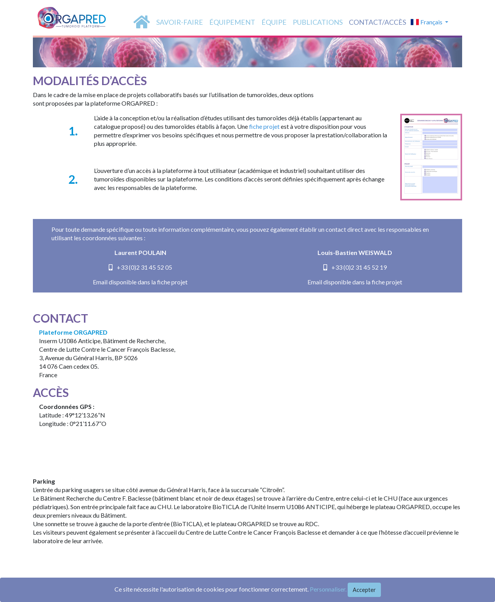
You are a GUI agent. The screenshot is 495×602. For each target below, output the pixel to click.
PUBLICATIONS (318, 22)
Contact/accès (377, 22)
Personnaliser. (328, 589)
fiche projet (264, 126)
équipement (232, 22)
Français (427, 22)
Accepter (364, 590)
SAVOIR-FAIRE (179, 22)
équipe (274, 22)
